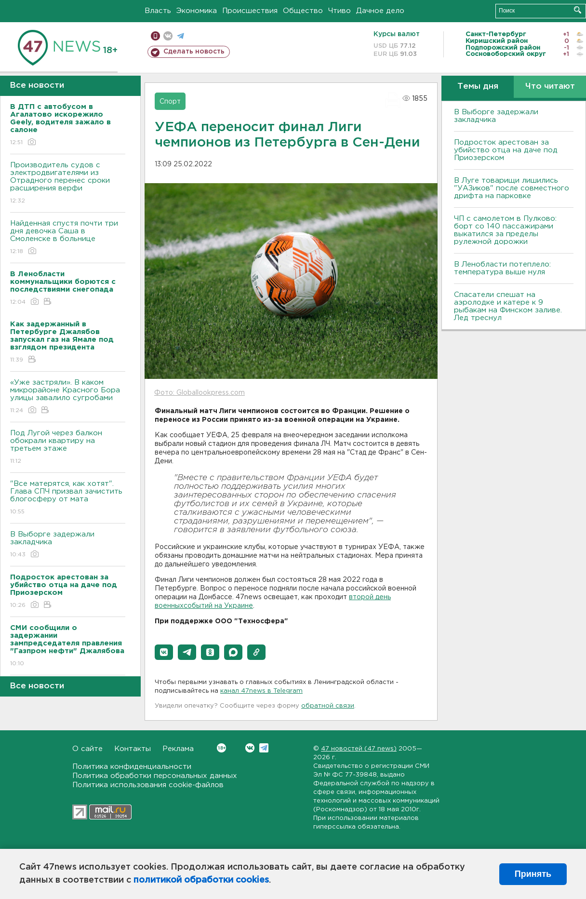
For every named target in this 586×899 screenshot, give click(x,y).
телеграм (180, 35)
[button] (164, 652)
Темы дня (477, 86)
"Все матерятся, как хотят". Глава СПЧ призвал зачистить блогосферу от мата (67, 498)
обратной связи (327, 706)
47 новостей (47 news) (359, 748)
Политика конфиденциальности (131, 767)
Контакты (132, 749)
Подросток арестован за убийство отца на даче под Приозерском (506, 150)
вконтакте (168, 35)
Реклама (178, 749)
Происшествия (250, 11)
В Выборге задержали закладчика (67, 545)
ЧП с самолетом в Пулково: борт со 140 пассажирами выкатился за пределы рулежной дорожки (505, 230)
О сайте (87, 749)
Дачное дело (380, 11)
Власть (158, 11)
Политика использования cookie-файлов (148, 785)
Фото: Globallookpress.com (199, 393)
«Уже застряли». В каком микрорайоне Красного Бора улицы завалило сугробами (67, 397)
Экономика (196, 11)
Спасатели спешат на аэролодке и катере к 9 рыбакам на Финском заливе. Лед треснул (508, 306)
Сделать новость (194, 51)
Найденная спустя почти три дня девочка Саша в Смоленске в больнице (67, 237)
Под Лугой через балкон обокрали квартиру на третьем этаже (67, 447)
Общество (303, 11)
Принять (533, 874)
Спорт (170, 102)
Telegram (263, 747)
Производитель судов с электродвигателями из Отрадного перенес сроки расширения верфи (67, 183)
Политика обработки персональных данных (154, 776)
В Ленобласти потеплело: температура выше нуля (502, 268)
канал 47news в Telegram (261, 691)
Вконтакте (221, 747)
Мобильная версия (155, 35)
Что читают (550, 86)
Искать (577, 9)
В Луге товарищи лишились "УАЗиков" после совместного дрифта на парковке (511, 188)
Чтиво (339, 11)
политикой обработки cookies (201, 880)
